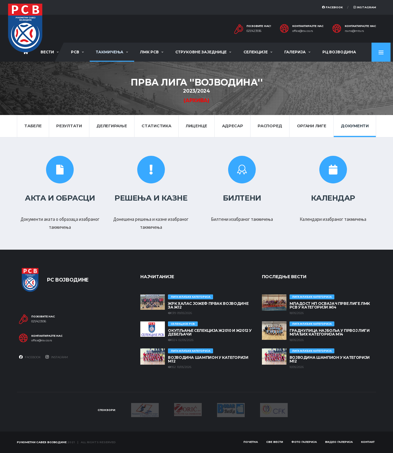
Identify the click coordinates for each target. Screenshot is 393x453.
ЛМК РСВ (149, 52)
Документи (355, 125)
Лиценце (196, 125)
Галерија (295, 52)
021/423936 (254, 31)
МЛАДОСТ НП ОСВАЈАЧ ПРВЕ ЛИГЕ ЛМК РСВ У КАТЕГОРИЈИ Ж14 (330, 305)
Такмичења (109, 52)
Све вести (274, 441)
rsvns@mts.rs (354, 31)
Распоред (270, 125)
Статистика (156, 125)
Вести (47, 52)
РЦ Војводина (339, 52)
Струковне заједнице (201, 52)
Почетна (250, 441)
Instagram (364, 7)
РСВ (75, 52)
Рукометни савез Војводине (42, 442)
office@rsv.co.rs (302, 31)
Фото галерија (304, 441)
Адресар (232, 125)
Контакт (368, 441)
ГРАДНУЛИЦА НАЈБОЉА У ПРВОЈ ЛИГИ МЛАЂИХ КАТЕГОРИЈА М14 (330, 332)
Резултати (69, 125)
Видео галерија (339, 441)
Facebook (332, 7)
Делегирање (111, 125)
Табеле (32, 125)
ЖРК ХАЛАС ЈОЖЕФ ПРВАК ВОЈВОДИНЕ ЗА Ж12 (208, 305)
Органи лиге (311, 125)
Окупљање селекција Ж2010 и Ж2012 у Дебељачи (210, 332)
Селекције (255, 52)
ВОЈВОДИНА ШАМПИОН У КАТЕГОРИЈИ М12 (208, 359)
